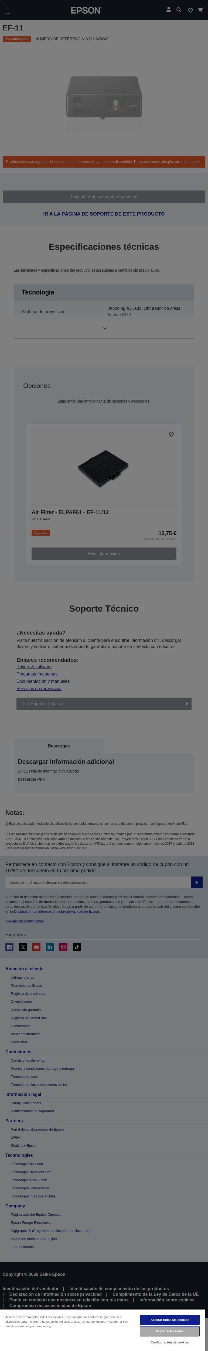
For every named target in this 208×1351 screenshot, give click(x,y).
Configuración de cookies (170, 1342)
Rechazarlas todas (170, 1331)
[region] (102, 1330)
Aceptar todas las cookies (170, 1319)
